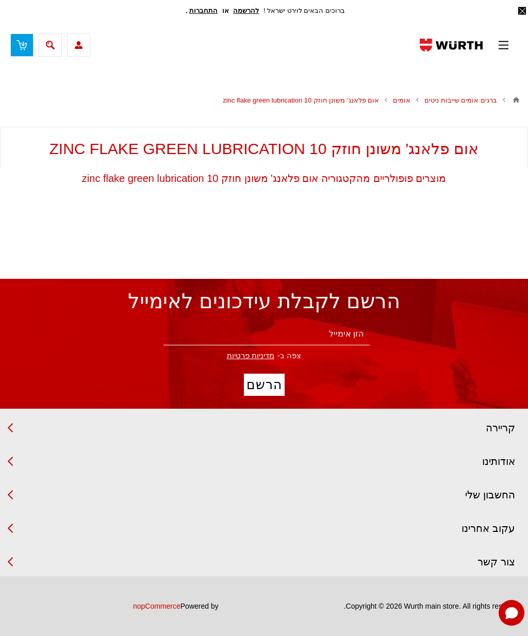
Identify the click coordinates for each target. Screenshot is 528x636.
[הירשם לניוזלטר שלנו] (266, 334)
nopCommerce (156, 606)
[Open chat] (511, 613)
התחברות (203, 10)
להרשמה (246, 10)
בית (516, 100)
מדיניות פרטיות (250, 355)
